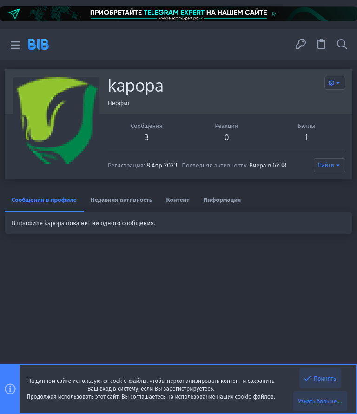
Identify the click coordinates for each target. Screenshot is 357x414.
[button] (15, 44)
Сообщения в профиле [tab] (44, 199)
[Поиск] (342, 44)
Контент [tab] (178, 199)
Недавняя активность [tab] (121, 199)
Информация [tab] (222, 199)
